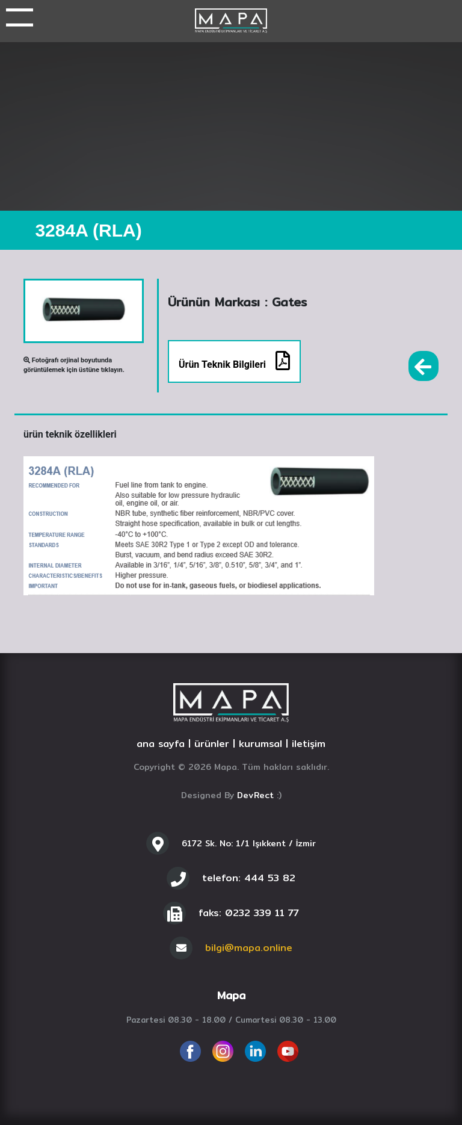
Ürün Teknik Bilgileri (234, 360)
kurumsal (260, 743)
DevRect (255, 795)
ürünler (211, 743)
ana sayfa (161, 743)
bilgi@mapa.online (248, 947)
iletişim (308, 743)
